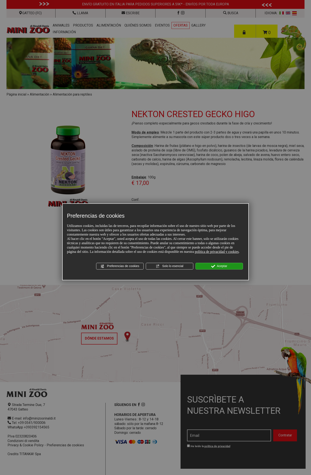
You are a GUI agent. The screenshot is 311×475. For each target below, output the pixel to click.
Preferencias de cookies (119, 266)
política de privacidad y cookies (217, 251)
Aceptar (219, 266)
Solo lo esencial (169, 266)
